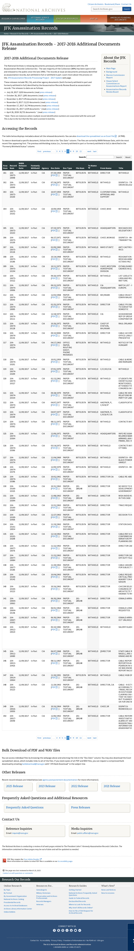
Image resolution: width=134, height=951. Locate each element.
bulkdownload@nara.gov (33, 764)
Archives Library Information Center (18, 908)
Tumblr (67, 930)
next (89, 151)
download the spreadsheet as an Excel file (95, 136)
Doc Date (55, 168)
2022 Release (79, 786)
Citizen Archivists (95, 4)
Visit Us (94, 18)
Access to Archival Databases (15, 905)
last (95, 151)
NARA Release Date (23, 165)
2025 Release (14, 786)
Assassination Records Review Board (116, 90)
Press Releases (80, 807)
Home (6, 33)
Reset (128, 157)
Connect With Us (67, 926)
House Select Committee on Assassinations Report (116, 83)
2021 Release (112, 786)
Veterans (39, 904)
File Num (80, 168)
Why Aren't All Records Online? (81, 907)
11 (81, 151)
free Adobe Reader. (33, 859)
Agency (45, 168)
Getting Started (75, 890)
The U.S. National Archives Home (33, 7)
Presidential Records (12, 902)
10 (77, 151)
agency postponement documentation (60, 779)
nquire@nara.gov (20, 833)
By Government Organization (15, 896)
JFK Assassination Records (41, 33)
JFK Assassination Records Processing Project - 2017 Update (35, 77)
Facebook (54, 930)
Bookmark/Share (112, 4)
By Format (8, 893)
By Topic (7, 890)
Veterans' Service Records (40, 18)
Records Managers (43, 901)
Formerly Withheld (35, 166)
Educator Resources (67, 18)
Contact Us (126, 4)
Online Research (13, 885)
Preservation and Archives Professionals (46, 897)
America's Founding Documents (120, 18)
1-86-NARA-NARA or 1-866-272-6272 (67, 947)
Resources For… (44, 885)
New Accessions (107, 893)
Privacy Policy (56, 940)
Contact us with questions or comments (18, 873)
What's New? (108, 885)
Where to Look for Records (79, 904)
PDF (53, 175)
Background (111, 71)
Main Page (110, 68)
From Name (105, 168)
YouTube (71, 930)
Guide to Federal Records (79, 898)
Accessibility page (65, 861)
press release (46, 92)
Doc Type (67, 168)
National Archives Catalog (14, 899)
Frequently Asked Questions (24, 807)
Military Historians (43, 893)
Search (127, 9)
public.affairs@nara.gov (87, 833)
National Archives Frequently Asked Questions (83, 894)
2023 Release (47, 786)
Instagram (62, 930)
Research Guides (78, 885)
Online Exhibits (9, 912)
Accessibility (45, 940)
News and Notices (108, 890)
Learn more (110, 946)
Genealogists (41, 890)
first (39, 151)
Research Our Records (13, 18)
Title (121, 168)
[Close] (131, 926)
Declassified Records (77, 901)
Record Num (13, 166)
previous (47, 151)
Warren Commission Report (115, 76)
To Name (92, 166)
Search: (82, 157)
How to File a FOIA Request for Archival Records (81, 912)
